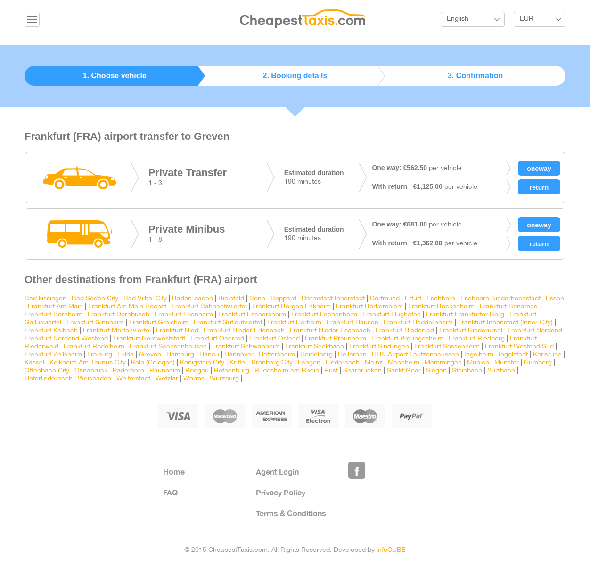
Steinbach (467, 371)
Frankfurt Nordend (535, 331)
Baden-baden (192, 299)
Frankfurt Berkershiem (369, 307)
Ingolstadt (513, 355)
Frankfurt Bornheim (53, 315)
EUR (526, 19)
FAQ (170, 492)
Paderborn (128, 371)
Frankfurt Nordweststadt (149, 339)
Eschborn (440, 299)
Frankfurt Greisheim (158, 323)
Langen (309, 363)
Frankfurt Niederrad (405, 331)
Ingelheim (478, 355)
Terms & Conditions (291, 513)
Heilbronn (352, 355)
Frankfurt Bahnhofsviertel (209, 307)
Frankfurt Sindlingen (379, 347)
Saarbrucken (362, 371)
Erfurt (413, 299)
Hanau (209, 355)
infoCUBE (391, 550)
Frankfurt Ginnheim (95, 323)
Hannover (239, 355)
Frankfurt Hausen (352, 323)
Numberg (538, 363)
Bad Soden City (95, 299)
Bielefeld (231, 299)
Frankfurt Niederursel (470, 331)
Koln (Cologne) (153, 363)
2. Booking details (295, 76)
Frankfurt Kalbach (51, 331)
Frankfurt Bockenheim (441, 307)
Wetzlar (167, 379)
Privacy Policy (280, 492)
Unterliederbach (49, 379)
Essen (555, 299)
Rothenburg (231, 371)
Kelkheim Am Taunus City (87, 363)
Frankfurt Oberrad (217, 339)
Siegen (436, 371)
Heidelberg (316, 355)
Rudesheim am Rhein (286, 371)
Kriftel (237, 363)
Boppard (283, 299)
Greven (150, 355)
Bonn (258, 299)
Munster (506, 363)
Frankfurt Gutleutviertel (228, 323)
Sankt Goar (404, 371)
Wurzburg (224, 379)
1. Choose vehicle (115, 76)
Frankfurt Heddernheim (418, 323)
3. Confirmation (475, 76)
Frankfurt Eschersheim (252, 315)
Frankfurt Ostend (274, 339)
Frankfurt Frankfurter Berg (465, 315)
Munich (478, 363)
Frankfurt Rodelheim (94, 347)
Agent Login (277, 471)
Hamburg (180, 355)
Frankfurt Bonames (508, 307)
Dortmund (385, 299)
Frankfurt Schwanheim (246, 347)
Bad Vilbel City (145, 299)
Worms (194, 379)
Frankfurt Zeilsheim (53, 355)
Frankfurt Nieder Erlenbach (244, 331)
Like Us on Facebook (356, 470)
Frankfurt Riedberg (477, 339)
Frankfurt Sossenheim (447, 347)
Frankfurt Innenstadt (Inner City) (505, 323)
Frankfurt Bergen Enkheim (291, 307)
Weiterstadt (133, 379)
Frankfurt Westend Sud (519, 347)
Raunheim (164, 371)
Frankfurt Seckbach (314, 347)
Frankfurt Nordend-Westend (66, 339)
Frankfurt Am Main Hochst (127, 307)
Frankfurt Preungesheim (407, 339)
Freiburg (99, 355)
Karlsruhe (547, 355)
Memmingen (443, 363)
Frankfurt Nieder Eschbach (330, 331)
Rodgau (197, 371)
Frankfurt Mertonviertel (117, 331)
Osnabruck (90, 371)
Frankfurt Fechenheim (324, 315)
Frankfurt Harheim (294, 323)
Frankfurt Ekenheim (184, 315)
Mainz (374, 363)
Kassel (34, 363)
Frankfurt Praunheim (335, 339)
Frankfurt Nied (177, 331)
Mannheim (403, 363)
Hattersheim (277, 355)
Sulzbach (501, 371)
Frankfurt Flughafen (391, 315)
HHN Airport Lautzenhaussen (415, 355)
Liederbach (343, 363)
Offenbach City (47, 371)
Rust (331, 371)
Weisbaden (94, 379)
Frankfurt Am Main (55, 307)
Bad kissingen (45, 299)
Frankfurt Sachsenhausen (168, 347)
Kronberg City (272, 363)
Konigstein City (202, 363)
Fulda (125, 355)
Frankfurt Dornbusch (118, 315)
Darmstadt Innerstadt (333, 299)
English (457, 19)
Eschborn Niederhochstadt (500, 299)
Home (174, 471)
